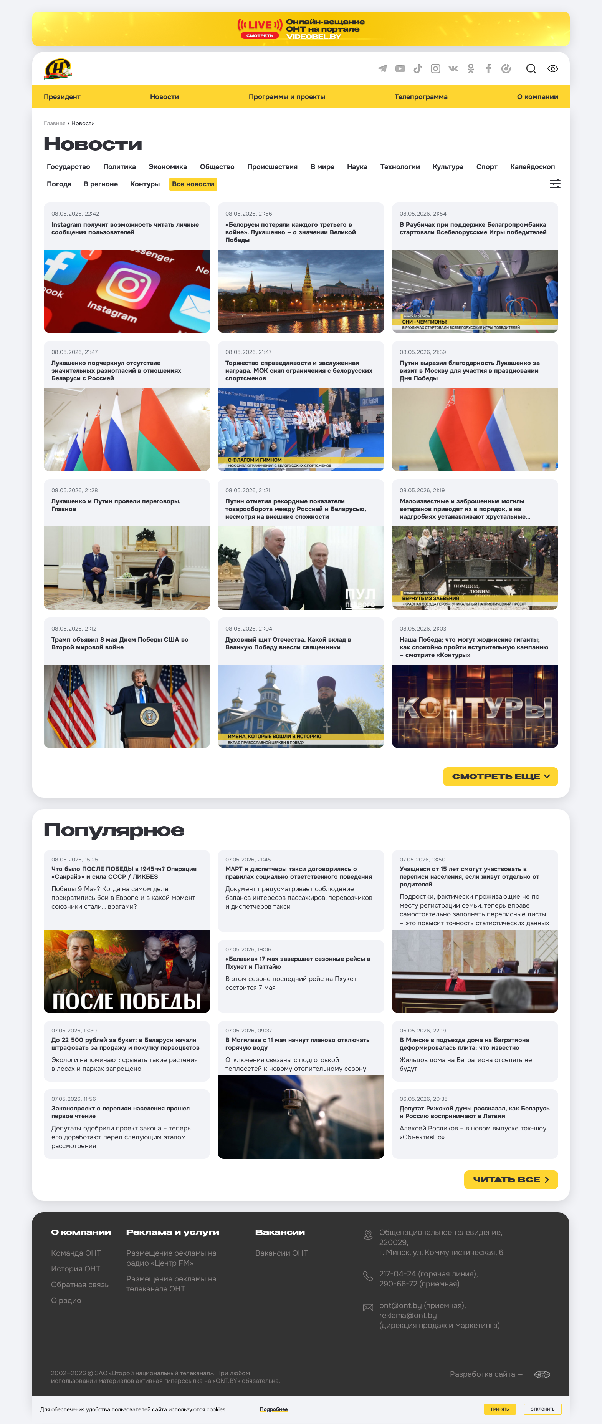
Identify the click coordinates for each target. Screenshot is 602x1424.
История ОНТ (75, 1269)
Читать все (506, 1180)
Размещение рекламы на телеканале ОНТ (171, 1284)
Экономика (168, 167)
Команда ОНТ (76, 1253)
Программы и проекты (287, 97)
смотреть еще (496, 777)
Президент (62, 97)
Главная (55, 123)
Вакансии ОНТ (281, 1253)
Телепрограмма (421, 97)
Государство (68, 167)
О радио (66, 1300)
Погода (59, 184)
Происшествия (272, 167)
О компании (537, 97)
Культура (448, 167)
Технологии (400, 167)
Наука (357, 167)
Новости (164, 97)
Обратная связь (80, 1285)
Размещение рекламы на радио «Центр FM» (171, 1258)
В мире (322, 167)
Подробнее (274, 1409)
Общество (217, 167)
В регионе (101, 184)
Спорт (487, 167)
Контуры (145, 184)
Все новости (193, 184)
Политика (119, 167)
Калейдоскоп (532, 167)
